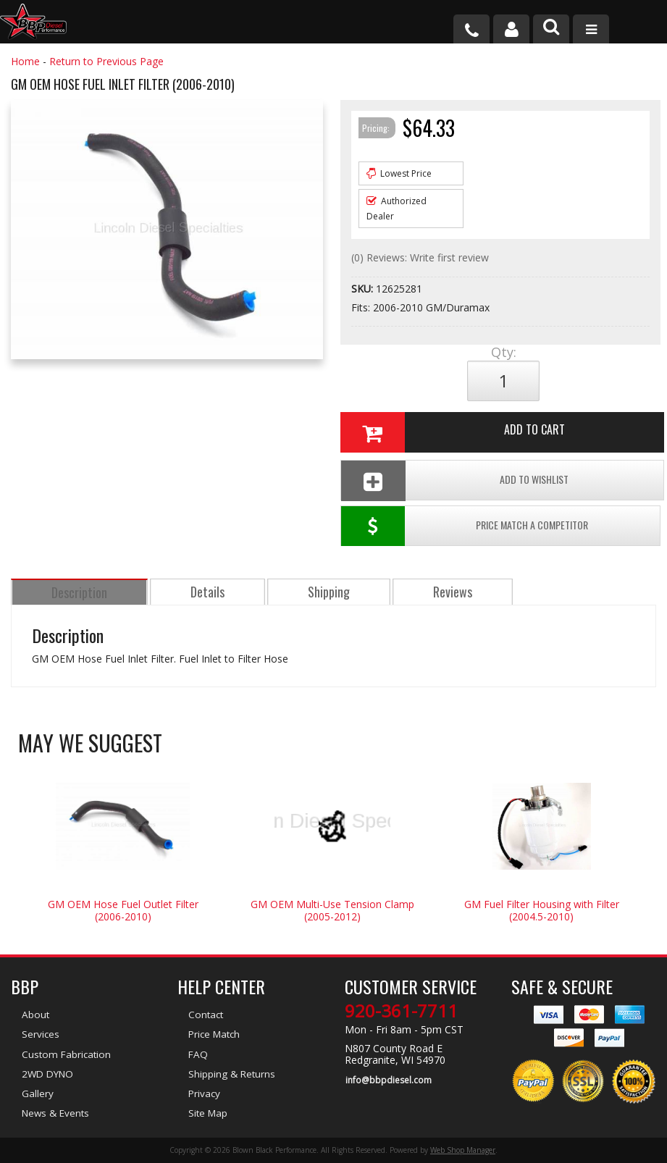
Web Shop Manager (462, 1151)
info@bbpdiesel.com (388, 1081)
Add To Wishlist (454, 480)
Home (25, 61)
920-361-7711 (401, 1013)
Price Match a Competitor (465, 528)
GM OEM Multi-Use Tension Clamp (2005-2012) (332, 912)
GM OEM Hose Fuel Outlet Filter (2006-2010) (123, 912)
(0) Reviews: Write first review (420, 257)
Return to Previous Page (106, 61)
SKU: (363, 288)
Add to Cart (451, 432)
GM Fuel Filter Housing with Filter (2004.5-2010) (541, 912)
